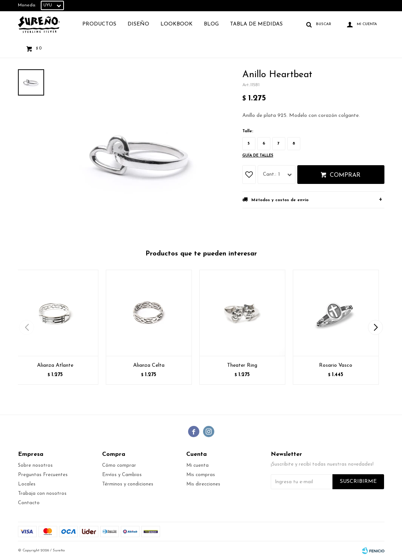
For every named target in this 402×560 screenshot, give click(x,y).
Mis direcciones (203, 484)
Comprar (345, 175)
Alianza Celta (149, 365)
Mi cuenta (197, 465)
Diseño (138, 24)
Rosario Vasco (335, 365)
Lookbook (176, 24)
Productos (99, 24)
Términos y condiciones (127, 484)
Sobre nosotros (35, 465)
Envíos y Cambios (122, 474)
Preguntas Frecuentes (43, 474)
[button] (376, 327)
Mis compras (200, 474)
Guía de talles (257, 156)
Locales (27, 484)
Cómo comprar (119, 465)
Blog (211, 24)
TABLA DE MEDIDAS (256, 24)
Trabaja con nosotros (42, 493)
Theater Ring (242, 365)
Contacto (29, 502)
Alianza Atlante (55, 365)
